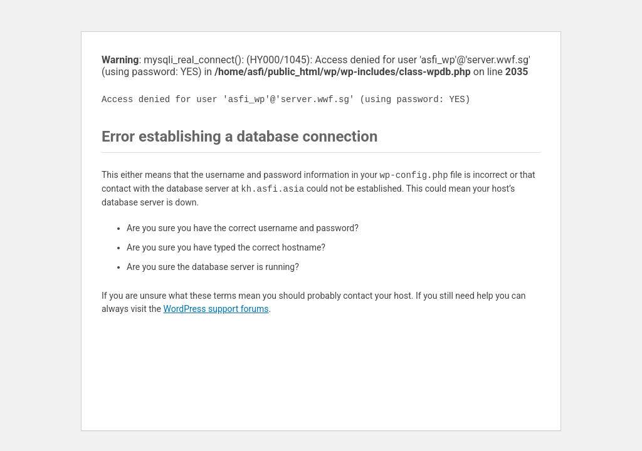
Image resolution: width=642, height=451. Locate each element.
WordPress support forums (215, 309)
